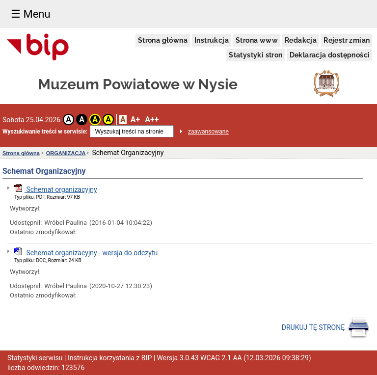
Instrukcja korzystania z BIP (110, 358)
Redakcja (301, 40)
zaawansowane (208, 131)
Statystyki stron (255, 55)
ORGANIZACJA (66, 153)
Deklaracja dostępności (330, 55)
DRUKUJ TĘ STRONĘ (326, 328)
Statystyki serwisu (35, 358)
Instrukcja (211, 40)
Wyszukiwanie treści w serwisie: (44, 131)
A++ (152, 119)
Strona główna (163, 40)
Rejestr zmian (346, 40)
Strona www (257, 40)
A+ (135, 119)
